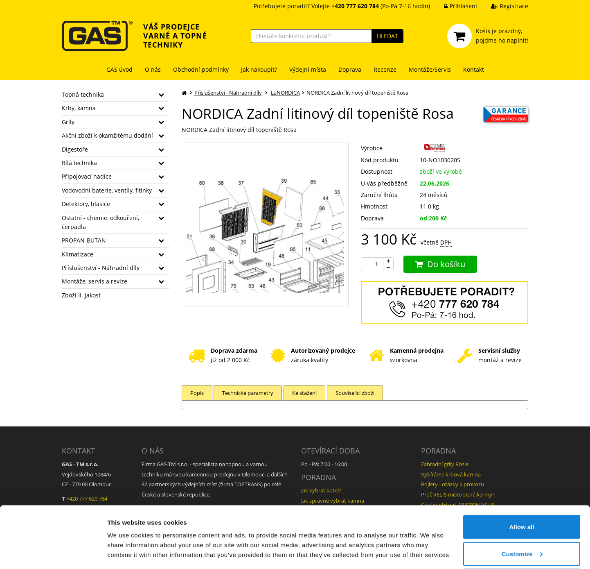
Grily (68, 122)
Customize (522, 520)
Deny (521, 547)
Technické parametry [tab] (248, 393)
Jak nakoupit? (259, 69)
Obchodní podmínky (201, 69)
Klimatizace (77, 254)
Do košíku (440, 264)
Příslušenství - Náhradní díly (101, 268)
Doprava (349, 69)
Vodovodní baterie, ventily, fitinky (107, 190)
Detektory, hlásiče (86, 204)
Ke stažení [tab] (305, 393)
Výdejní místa (307, 69)
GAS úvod (119, 69)
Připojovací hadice (87, 176)
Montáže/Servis (430, 69)
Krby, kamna (79, 108)
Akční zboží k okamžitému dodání (107, 135)
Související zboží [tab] (356, 393)
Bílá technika (79, 163)
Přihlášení (454, 6)
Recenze (385, 69)
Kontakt (473, 69)
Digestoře (75, 149)
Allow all (521, 493)
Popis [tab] (197, 393)
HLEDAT (387, 36)
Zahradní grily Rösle (444, 464)
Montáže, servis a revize (94, 281)
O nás (153, 69)
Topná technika (83, 94)
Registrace (503, 6)
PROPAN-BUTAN (84, 240)
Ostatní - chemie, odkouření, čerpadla (100, 222)
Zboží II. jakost (81, 295)
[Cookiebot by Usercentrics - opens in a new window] (53, 553)
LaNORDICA (285, 92)
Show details (126, 543)
